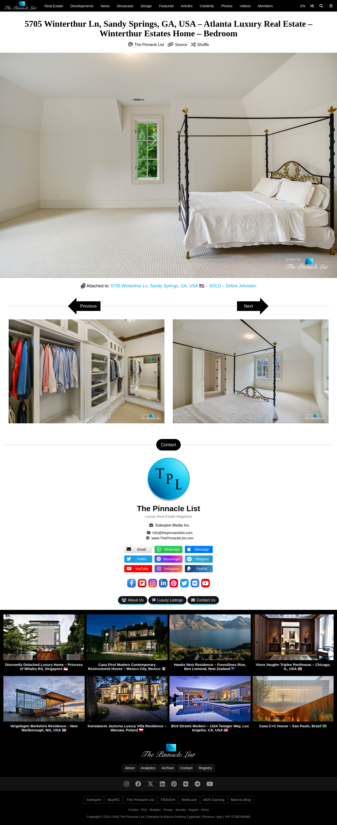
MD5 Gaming (213, 800)
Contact (186, 768)
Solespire (93, 800)
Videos (245, 6)
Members (265, 6)
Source (181, 45)
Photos (226, 6)
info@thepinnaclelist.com (172, 533)
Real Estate (53, 6)
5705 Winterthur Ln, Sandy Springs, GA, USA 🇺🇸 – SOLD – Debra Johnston (183, 286)
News (105, 6)
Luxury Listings (167, 600)
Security (180, 810)
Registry (205, 768)
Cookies (133, 810)
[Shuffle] (312, 6)
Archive (168, 768)
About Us (133, 600)
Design (146, 6)
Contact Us (203, 600)
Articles (187, 6)
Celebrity (207, 6)
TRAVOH (167, 800)
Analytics (148, 768)
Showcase (125, 6)
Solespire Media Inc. (172, 525)
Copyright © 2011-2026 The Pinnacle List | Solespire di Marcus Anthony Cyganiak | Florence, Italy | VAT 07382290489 (168, 817)
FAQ (144, 810)
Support (193, 810)
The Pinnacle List (149, 45)
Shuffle (203, 45)
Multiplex (155, 810)
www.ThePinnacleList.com (172, 538)
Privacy (168, 810)
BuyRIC (114, 800)
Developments (82, 6)
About (129, 768)
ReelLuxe (189, 800)
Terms (205, 810)
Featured (166, 6)
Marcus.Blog (241, 800)
